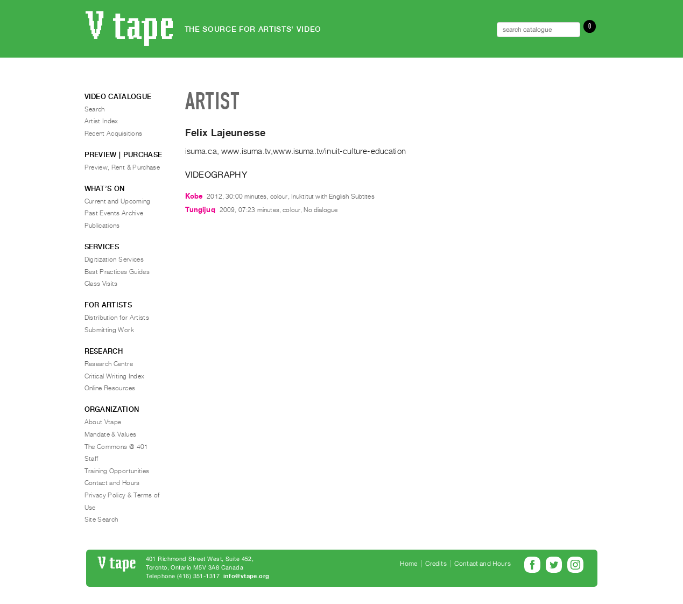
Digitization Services (114, 259)
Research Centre (109, 364)
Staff (91, 458)
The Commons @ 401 (117, 447)
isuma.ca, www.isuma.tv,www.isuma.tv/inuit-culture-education (295, 151)
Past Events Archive (114, 213)
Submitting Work (109, 330)
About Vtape (103, 422)
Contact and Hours (112, 483)
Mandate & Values (111, 434)
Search (95, 109)
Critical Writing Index (115, 376)
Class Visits (101, 283)
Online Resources (110, 388)
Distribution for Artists (117, 317)
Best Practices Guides (117, 272)
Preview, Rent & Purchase (122, 167)
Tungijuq (200, 210)
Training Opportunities (117, 471)
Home (409, 563)
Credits (436, 563)
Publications (102, 225)
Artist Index (101, 121)
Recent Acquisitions (114, 133)
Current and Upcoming (118, 201)
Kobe (194, 196)
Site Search (101, 519)
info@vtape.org (246, 576)
